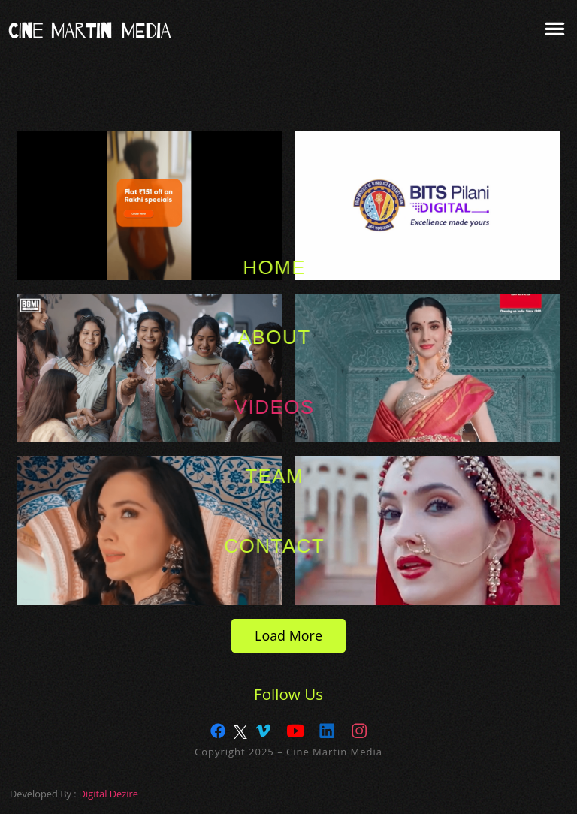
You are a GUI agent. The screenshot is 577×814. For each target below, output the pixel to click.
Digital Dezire (108, 793)
